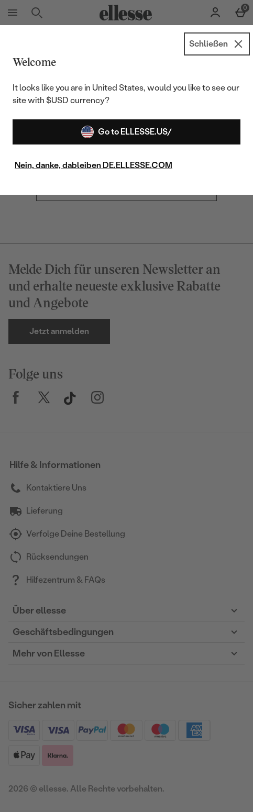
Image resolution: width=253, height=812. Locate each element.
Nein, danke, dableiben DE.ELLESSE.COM (93, 165)
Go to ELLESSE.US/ (126, 132)
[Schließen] (217, 43)
